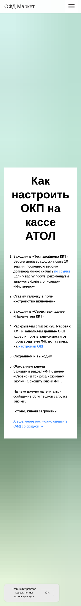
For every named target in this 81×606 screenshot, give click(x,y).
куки (31, 596)
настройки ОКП (31, 346)
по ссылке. (62, 271)
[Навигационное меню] (71, 6)
